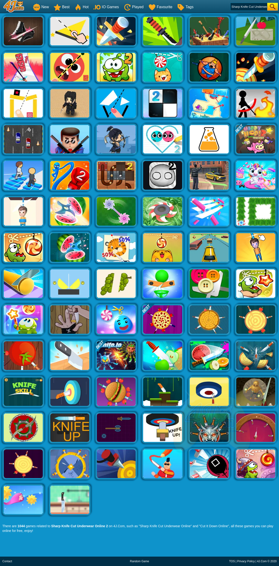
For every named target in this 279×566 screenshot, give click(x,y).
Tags (185, 7)
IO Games (106, 7)
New (41, 7)
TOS (232, 561)
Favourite (160, 7)
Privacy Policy (246, 561)
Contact (7, 561)
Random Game (139, 561)
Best (62, 7)
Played (134, 7)
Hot (81, 7)
